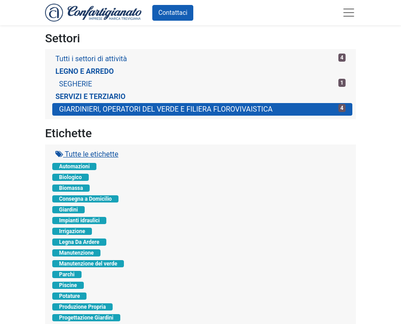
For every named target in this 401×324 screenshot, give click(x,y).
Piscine (68, 285)
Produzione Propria (82, 307)
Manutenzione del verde (88, 264)
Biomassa (71, 188)
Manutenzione (76, 253)
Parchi (67, 274)
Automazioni (74, 166)
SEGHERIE (202, 83)
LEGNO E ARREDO (84, 71)
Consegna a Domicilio (85, 199)
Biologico (70, 177)
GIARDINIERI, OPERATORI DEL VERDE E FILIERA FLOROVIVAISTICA (202, 108)
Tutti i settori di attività (200, 58)
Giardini (68, 210)
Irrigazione (72, 231)
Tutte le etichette (86, 154)
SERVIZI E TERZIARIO (90, 96)
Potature (69, 296)
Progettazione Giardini (86, 318)
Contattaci (172, 12)
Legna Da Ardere (79, 242)
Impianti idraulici (79, 220)
